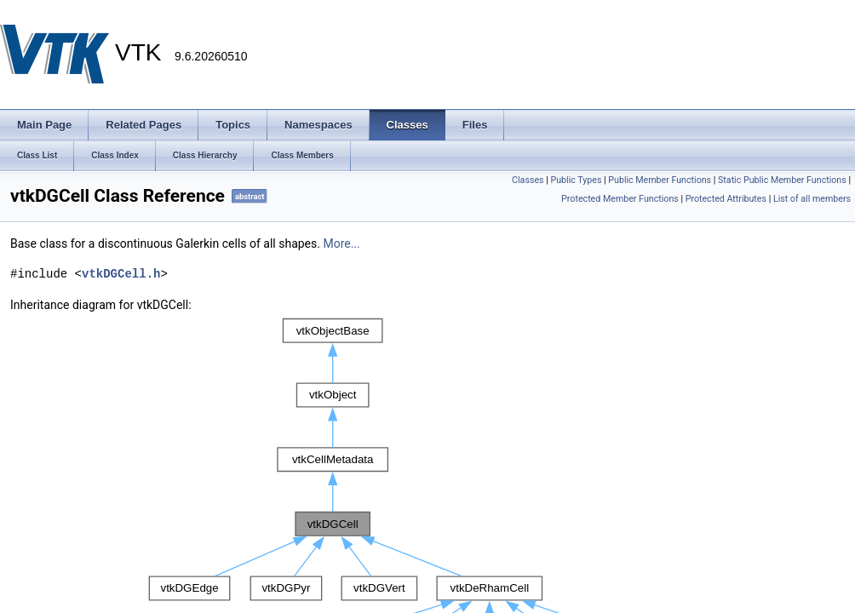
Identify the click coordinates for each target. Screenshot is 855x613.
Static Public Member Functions (782, 180)
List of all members (812, 198)
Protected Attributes (726, 198)
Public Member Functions (659, 180)
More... (341, 243)
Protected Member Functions (620, 198)
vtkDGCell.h (121, 274)
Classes (527, 180)
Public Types (575, 180)
